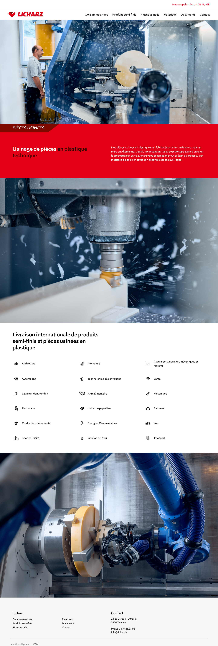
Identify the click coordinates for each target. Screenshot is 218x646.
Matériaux (170, 14)
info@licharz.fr (119, 632)
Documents (188, 14)
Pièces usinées (149, 14)
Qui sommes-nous (96, 14)
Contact (205, 14)
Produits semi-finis (124, 14)
